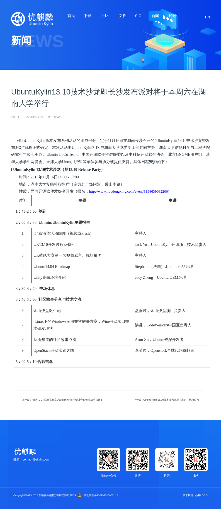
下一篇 (166, 399)
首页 (71, 16)
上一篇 (62, 399)
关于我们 (188, 495)
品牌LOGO (201, 495)
